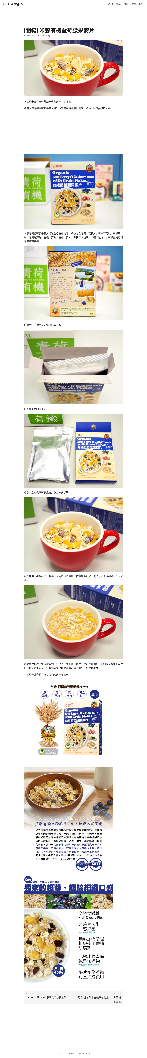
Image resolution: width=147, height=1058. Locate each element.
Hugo (79, 1054)
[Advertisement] (73, 14)
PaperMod (86, 1054)
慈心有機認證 (61, 233)
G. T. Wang (11, 4)
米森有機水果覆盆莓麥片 (84, 667)
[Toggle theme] (21, 4)
